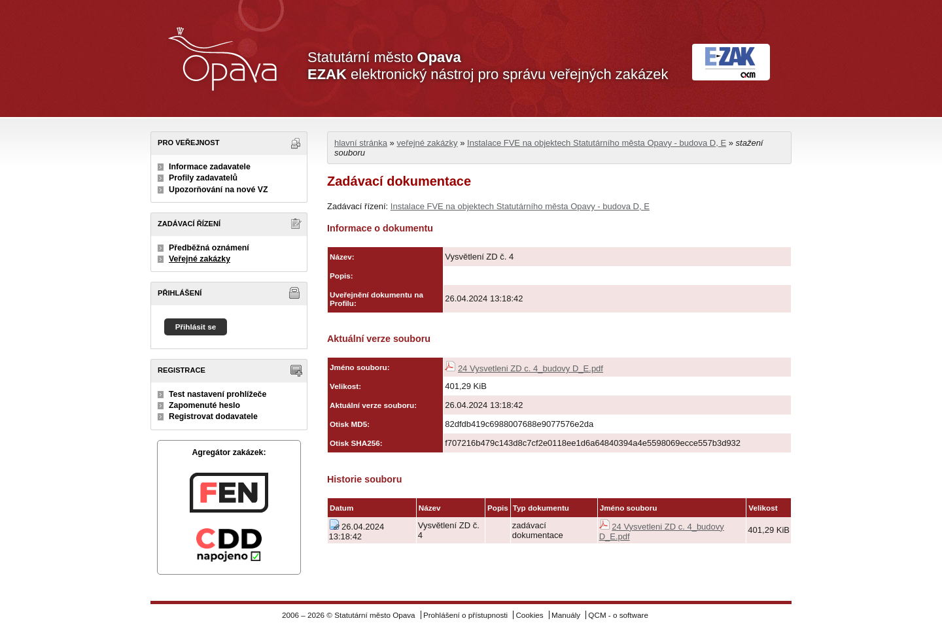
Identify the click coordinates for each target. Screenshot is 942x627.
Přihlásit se (196, 326)
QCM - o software (618, 615)
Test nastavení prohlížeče (217, 394)
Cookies (529, 615)
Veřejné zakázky (199, 258)
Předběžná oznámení (209, 247)
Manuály (565, 615)
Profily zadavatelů (203, 177)
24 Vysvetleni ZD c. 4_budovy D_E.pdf (530, 368)
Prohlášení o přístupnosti (465, 615)
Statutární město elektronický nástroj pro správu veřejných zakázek (487, 65)
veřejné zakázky (426, 143)
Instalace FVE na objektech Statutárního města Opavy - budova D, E (596, 143)
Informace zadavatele (210, 166)
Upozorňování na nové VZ (218, 189)
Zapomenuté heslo (204, 405)
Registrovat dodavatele (213, 416)
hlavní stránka (360, 143)
